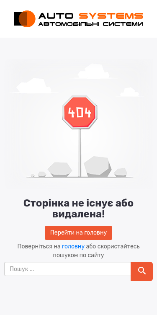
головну (73, 246)
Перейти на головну (78, 232)
